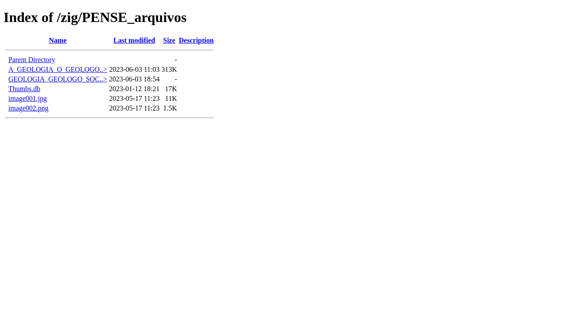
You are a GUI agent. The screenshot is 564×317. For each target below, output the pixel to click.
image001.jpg (27, 98)
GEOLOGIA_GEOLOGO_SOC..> (57, 79)
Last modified (134, 40)
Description (196, 40)
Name (58, 40)
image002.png (28, 108)
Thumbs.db (24, 88)
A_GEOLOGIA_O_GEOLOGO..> (57, 69)
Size (169, 40)
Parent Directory (31, 59)
